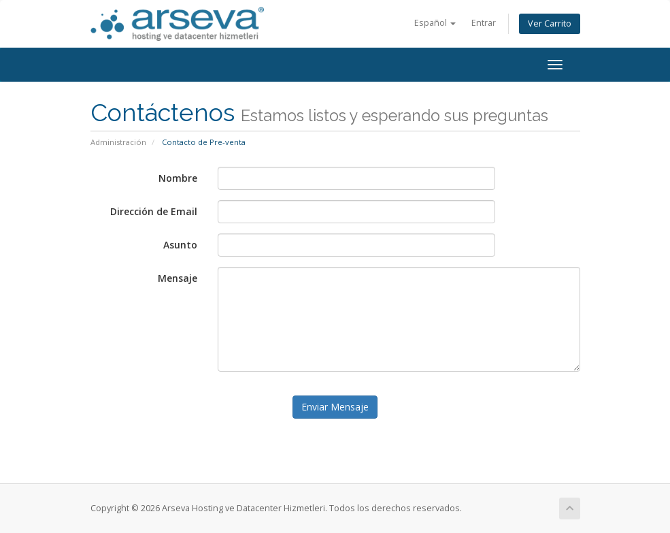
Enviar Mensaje (335, 406)
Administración (118, 142)
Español (435, 23)
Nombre (177, 178)
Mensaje (177, 278)
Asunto (180, 244)
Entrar (483, 23)
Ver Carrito (549, 23)
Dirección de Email (153, 211)
